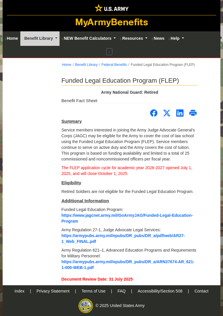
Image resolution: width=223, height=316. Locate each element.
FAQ (122, 291)
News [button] (158, 38)
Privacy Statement (54, 291)
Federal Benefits (114, 65)
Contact (201, 291)
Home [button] (11, 38)
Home (66, 65)
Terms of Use (94, 291)
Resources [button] (132, 38)
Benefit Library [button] (38, 38)
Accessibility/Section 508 (161, 291)
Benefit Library (86, 65)
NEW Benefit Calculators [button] (87, 38)
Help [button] (175, 38)
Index (20, 291)
